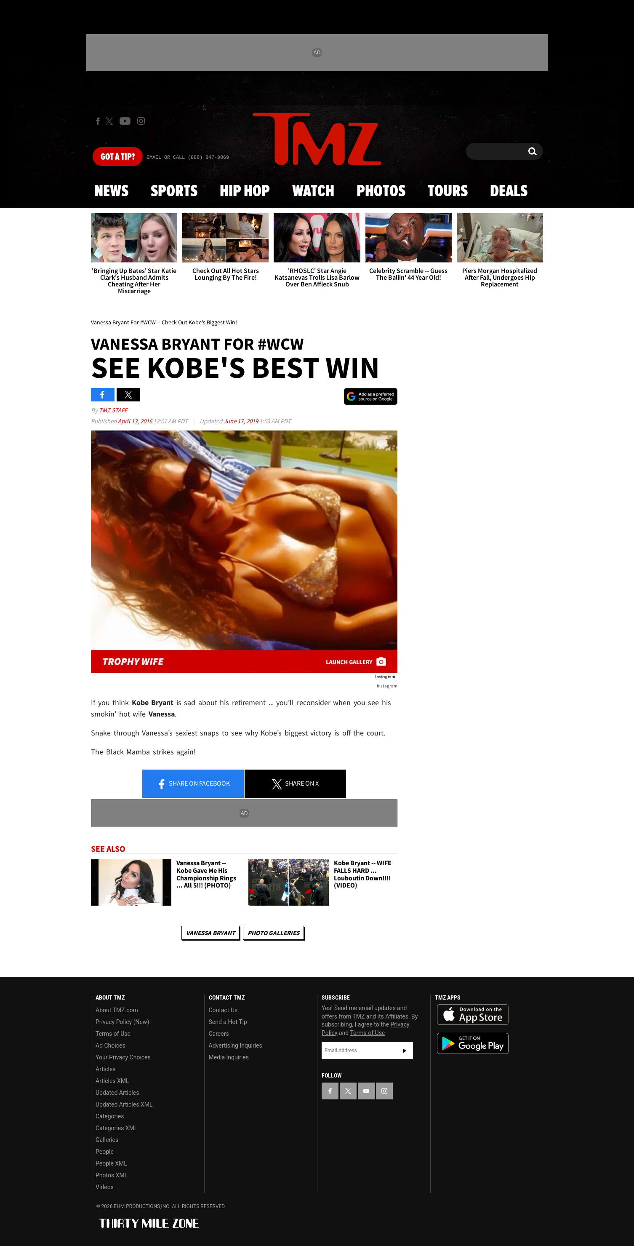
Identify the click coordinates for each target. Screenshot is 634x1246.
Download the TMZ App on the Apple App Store (473, 1014)
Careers (219, 1033)
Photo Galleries (273, 933)
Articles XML (112, 1081)
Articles (106, 1069)
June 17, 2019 (241, 421)
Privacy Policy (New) (122, 1022)
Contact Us (223, 1010)
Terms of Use (113, 1033)
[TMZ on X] (110, 121)
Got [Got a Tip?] (118, 157)
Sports (174, 192)
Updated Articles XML (124, 1104)
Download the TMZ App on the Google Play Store (473, 1043)
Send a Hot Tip (228, 1022)
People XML (111, 1163)
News (111, 192)
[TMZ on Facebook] (98, 121)
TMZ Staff (113, 410)
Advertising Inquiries (235, 1045)
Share (193, 784)
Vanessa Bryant (210, 933)
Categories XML (116, 1128)
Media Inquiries (229, 1057)
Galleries (107, 1139)
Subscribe (404, 1050)
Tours (448, 192)
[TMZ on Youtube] (125, 120)
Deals (508, 192)
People (105, 1151)
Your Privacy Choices (123, 1057)
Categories (110, 1116)
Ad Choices (110, 1045)
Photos (381, 192)
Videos (105, 1187)
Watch (313, 192)
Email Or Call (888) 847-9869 (188, 157)
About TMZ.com (117, 1010)
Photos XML (112, 1175)
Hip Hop (245, 192)
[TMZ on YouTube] (366, 1091)
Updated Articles (117, 1092)
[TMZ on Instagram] (141, 121)
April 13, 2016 (135, 421)
